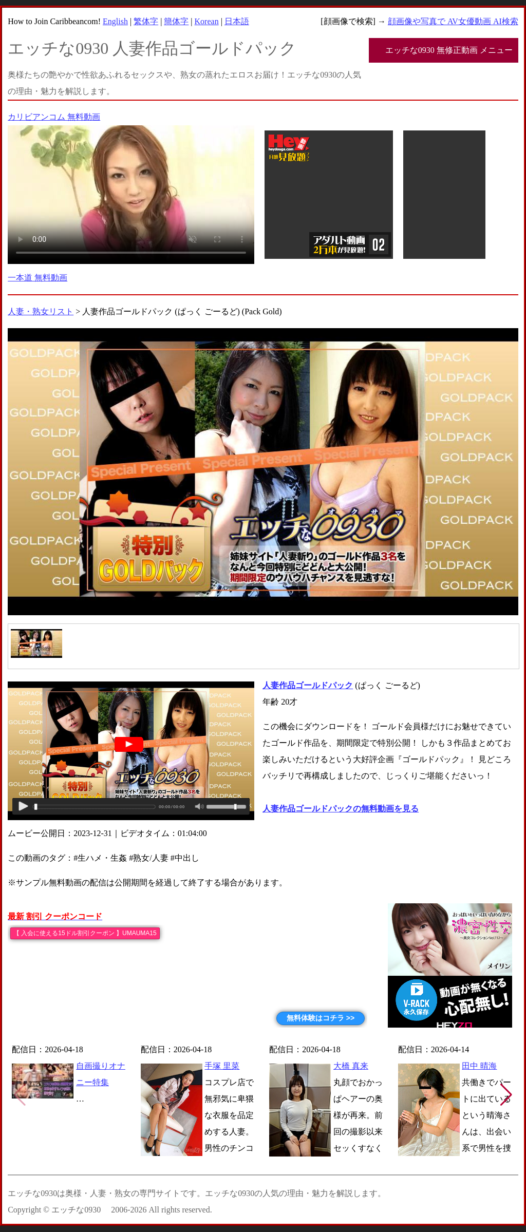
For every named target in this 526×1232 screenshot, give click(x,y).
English (115, 21)
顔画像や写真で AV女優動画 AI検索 (453, 21)
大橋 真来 (350, 1066)
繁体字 (146, 21)
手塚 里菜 (221, 1066)
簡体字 (176, 21)
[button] (506, 1095)
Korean (207, 21)
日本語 (236, 21)
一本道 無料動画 (37, 277)
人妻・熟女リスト (40, 311)
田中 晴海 (479, 1066)
